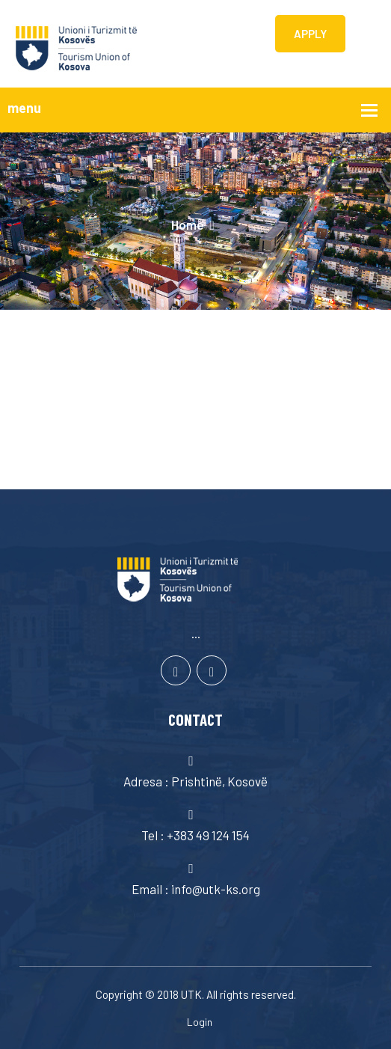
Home (187, 224)
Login (199, 1021)
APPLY (310, 33)
